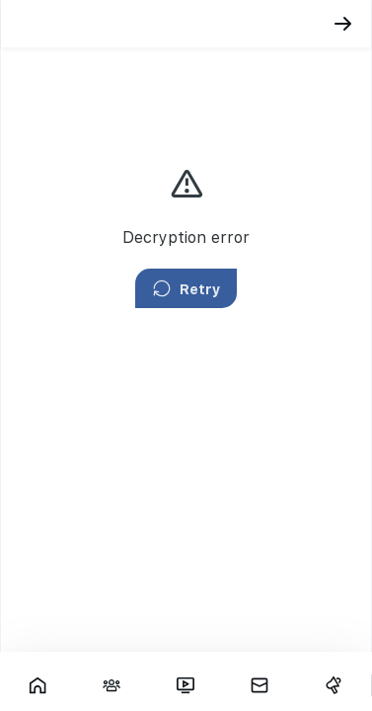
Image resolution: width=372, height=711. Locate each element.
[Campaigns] (334, 685)
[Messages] (260, 685)
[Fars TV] (185, 685)
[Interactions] (111, 685)
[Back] (343, 24)
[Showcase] (37, 685)
